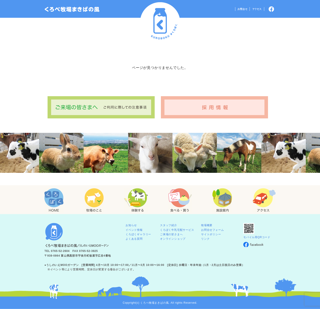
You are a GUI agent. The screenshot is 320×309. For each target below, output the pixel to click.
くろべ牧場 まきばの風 (160, 22)
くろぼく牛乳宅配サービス (177, 229)
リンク (205, 238)
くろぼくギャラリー (138, 234)
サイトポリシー (211, 234)
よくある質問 (134, 238)
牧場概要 (206, 225)
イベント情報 (134, 229)
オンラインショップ (173, 238)
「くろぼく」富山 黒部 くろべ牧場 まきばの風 (72, 9)
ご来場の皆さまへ (171, 234)
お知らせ (131, 225)
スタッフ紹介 (168, 225)
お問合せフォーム (212, 229)
